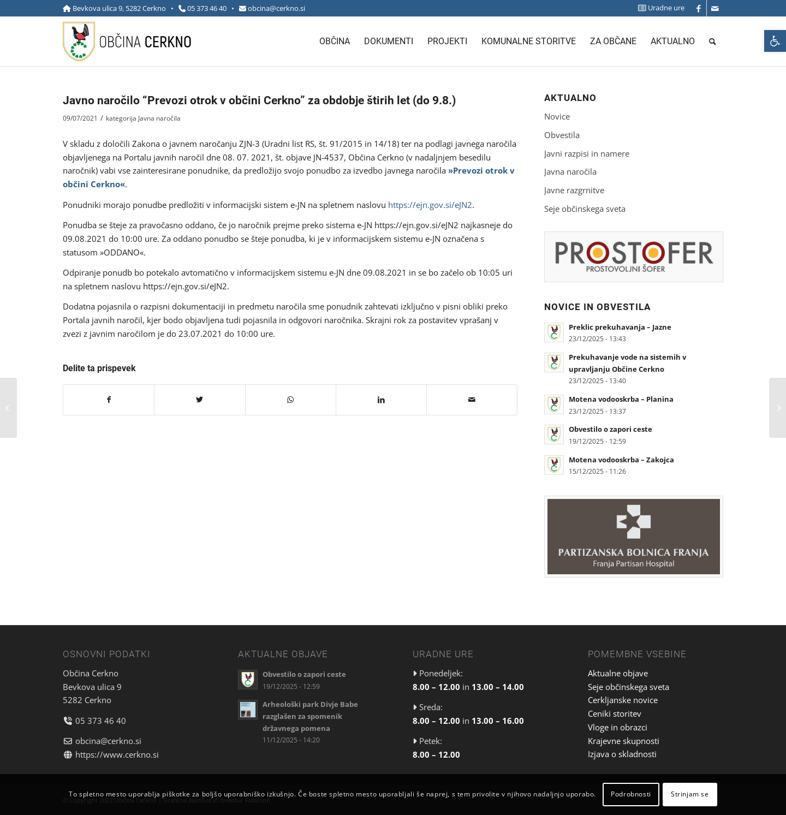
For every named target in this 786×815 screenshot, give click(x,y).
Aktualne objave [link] (618, 673)
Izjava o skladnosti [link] (622, 753)
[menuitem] (658, 7)
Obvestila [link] (562, 134)
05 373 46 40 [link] (207, 8)
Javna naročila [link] (159, 118)
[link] (775, 41)
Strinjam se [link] (690, 794)
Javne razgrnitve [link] (574, 190)
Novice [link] (557, 116)
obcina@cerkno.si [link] (276, 8)
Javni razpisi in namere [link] (586, 153)
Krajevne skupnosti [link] (623, 740)
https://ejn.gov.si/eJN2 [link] (430, 204)
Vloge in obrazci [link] (617, 727)
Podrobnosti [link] (631, 794)
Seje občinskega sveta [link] (585, 208)
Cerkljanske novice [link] (623, 699)
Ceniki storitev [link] (614, 713)
